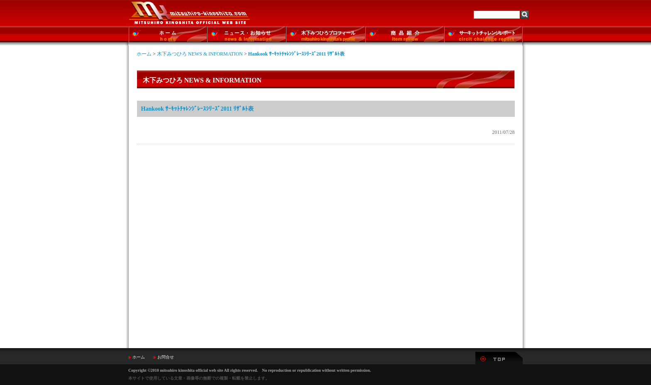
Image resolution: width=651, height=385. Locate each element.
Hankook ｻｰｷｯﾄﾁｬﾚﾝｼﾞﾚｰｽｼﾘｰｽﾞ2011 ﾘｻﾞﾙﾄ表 (296, 54)
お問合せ (165, 357)
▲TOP (499, 358)
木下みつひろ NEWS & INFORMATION (200, 54)
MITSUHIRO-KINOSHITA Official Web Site (188, 13)
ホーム (144, 54)
